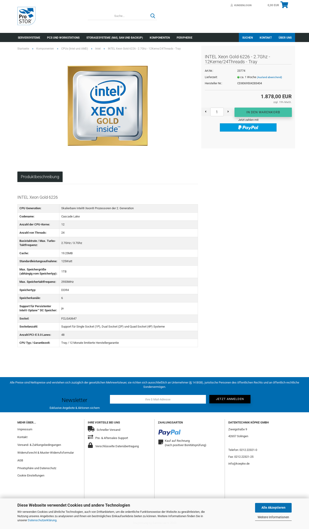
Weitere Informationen (273, 517)
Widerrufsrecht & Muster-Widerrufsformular (45, 452)
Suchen (247, 37)
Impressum (24, 429)
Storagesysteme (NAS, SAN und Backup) (114, 37)
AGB (20, 460)
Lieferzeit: (211, 77)
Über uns (285, 37)
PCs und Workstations (63, 37)
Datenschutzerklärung (42, 520)
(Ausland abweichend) (269, 77)
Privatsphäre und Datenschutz (36, 468)
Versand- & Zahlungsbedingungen (39, 445)
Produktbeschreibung (40, 176)
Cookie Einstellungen (30, 475)
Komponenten (160, 37)
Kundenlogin (241, 5)
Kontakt (266, 37)
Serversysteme (29, 37)
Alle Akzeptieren (273, 507)
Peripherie (184, 37)
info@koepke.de (239, 463)
